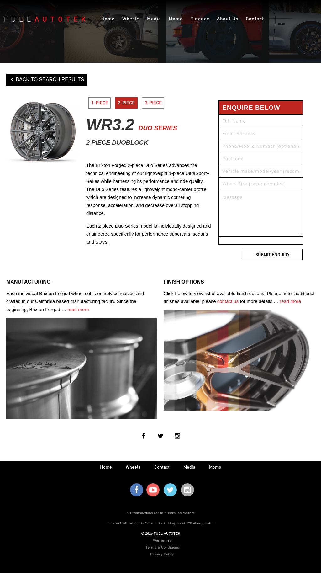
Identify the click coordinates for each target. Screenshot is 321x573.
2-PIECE (126, 103)
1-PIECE (99, 103)
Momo (176, 18)
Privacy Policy (162, 554)
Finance (199, 18)
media (189, 467)
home (106, 467)
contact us (228, 301)
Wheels (130, 18)
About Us (227, 18)
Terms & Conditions (162, 547)
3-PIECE (153, 103)
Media (154, 18)
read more (78, 309)
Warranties (162, 540)
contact (162, 467)
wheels (133, 467)
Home (108, 18)
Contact (255, 18)
